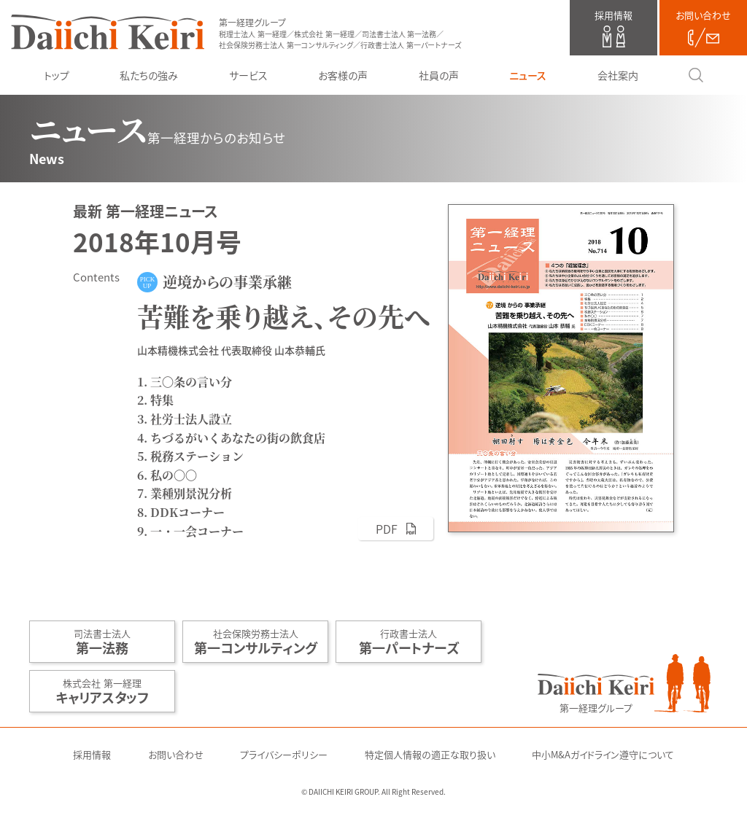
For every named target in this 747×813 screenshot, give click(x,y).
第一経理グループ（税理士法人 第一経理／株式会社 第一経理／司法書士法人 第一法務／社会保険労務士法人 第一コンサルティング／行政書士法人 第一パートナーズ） (107, 32)
